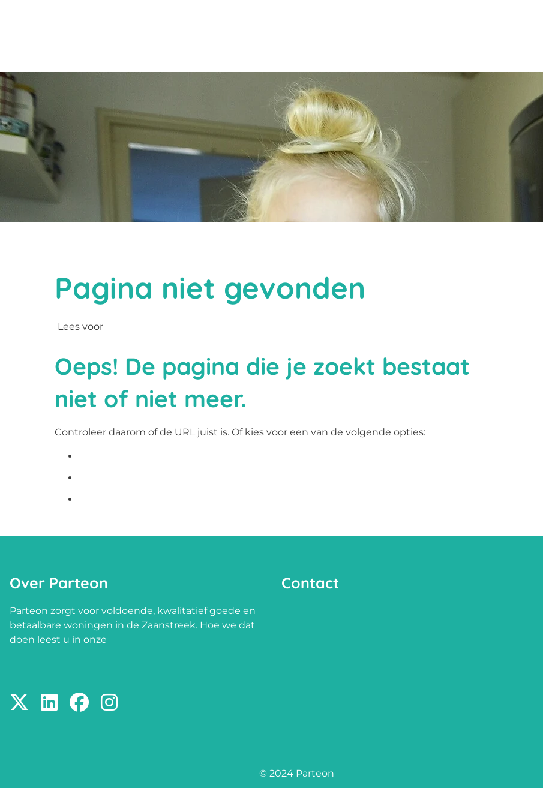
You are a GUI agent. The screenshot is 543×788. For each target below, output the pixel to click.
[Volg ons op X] (19, 703)
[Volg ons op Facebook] (79, 703)
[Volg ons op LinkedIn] (49, 703)
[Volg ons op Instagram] (109, 703)
